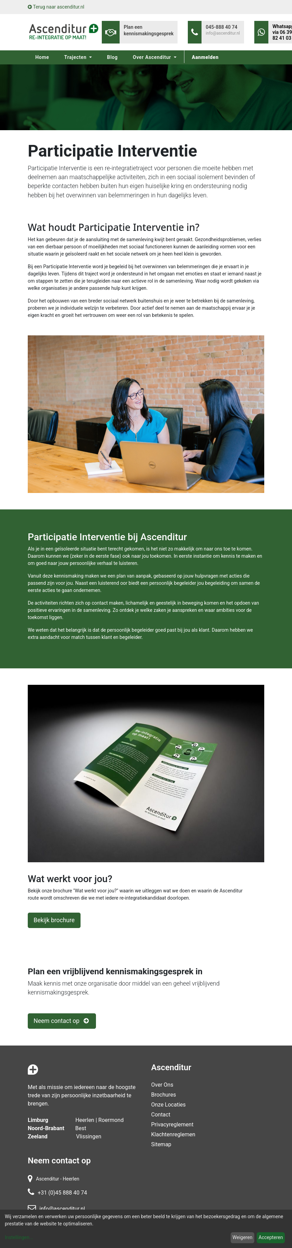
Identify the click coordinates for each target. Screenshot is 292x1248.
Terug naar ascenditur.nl (56, 7)
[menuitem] (42, 57)
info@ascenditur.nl (223, 33)
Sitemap (161, 1144)
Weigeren (242, 1237)
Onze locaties (168, 1104)
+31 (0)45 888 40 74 (62, 1192)
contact (160, 1114)
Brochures (163, 1094)
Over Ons (162, 1085)
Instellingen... (19, 1237)
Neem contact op (62, 1020)
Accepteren (271, 1237)
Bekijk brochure (54, 920)
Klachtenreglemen (173, 1134)
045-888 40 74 (221, 27)
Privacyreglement (172, 1124)
